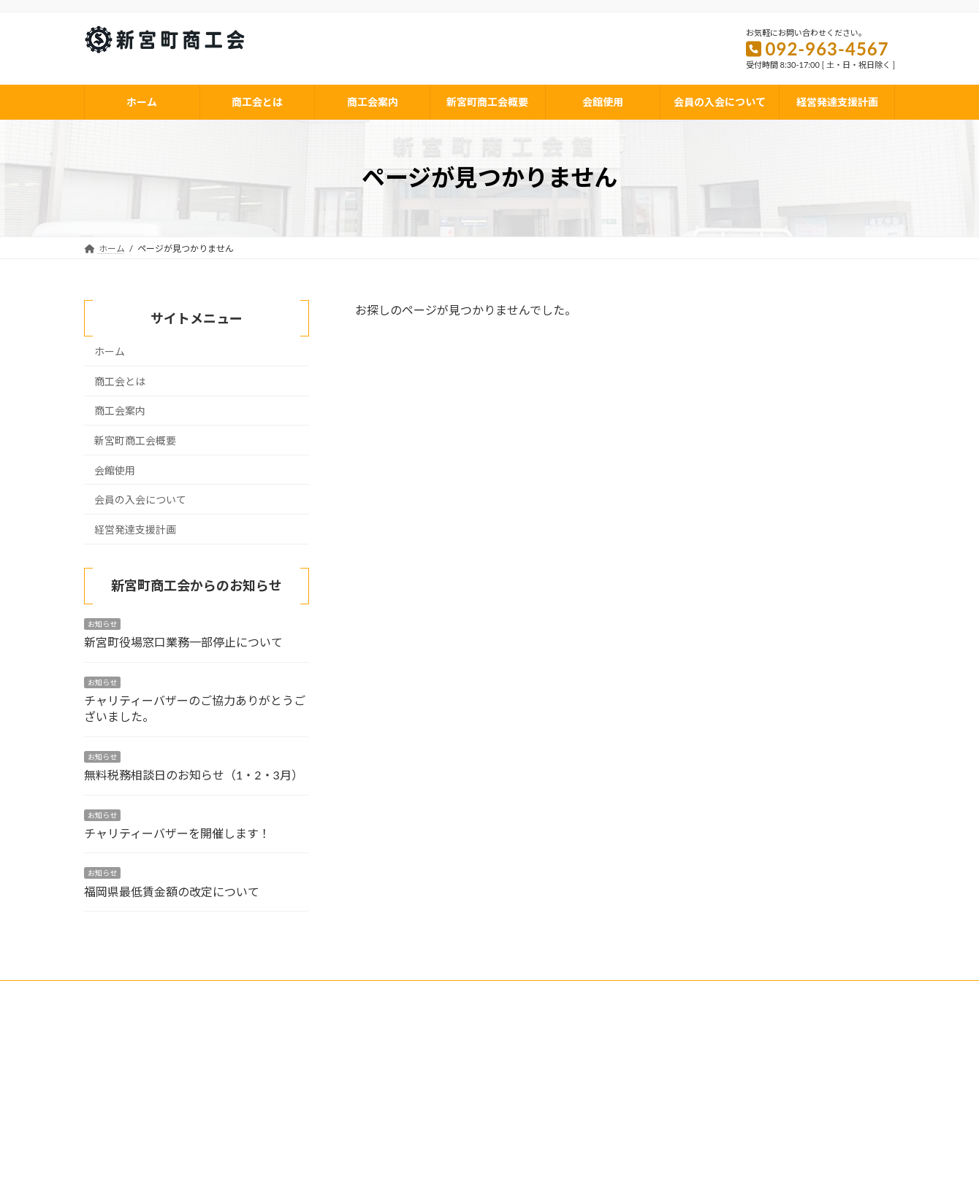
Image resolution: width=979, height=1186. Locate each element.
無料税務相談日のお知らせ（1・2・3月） (193, 775)
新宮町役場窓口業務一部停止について (183, 642)
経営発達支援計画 (135, 529)
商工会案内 (119, 410)
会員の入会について (140, 499)
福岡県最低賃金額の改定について (171, 891)
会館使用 (114, 469)
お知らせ (102, 624)
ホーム (109, 351)
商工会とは (119, 381)
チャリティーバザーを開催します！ (177, 833)
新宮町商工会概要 (135, 440)
